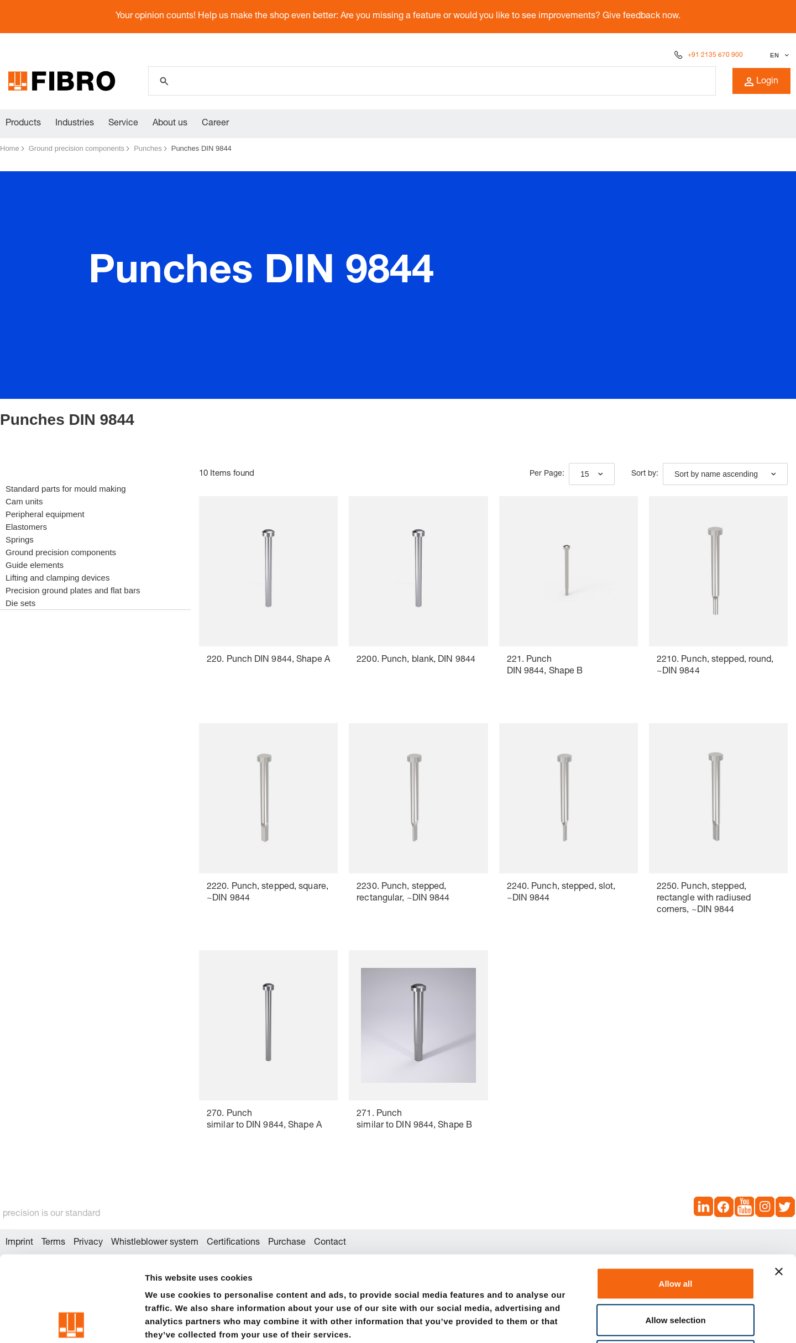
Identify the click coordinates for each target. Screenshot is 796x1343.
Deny (676, 1270)
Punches (148, 148)
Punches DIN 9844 (201, 148)
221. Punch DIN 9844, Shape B (545, 666)
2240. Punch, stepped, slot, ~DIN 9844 (561, 893)
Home (9, 148)
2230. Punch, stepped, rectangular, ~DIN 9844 (403, 893)
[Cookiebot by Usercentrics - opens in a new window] (71, 1321)
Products (23, 123)
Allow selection (675, 1234)
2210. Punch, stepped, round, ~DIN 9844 (715, 666)
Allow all (676, 1198)
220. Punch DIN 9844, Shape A (268, 660)
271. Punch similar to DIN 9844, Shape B (414, 1120)
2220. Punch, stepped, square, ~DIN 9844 (267, 893)
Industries (74, 123)
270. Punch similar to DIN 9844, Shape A (264, 1120)
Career (215, 123)
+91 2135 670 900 (715, 55)
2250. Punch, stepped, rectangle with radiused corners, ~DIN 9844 (704, 899)
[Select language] (778, 55)
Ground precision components (76, 148)
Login (761, 81)
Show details (580, 1321)
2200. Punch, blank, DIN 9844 (416, 660)
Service (123, 123)
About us (170, 123)
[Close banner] (779, 1186)
